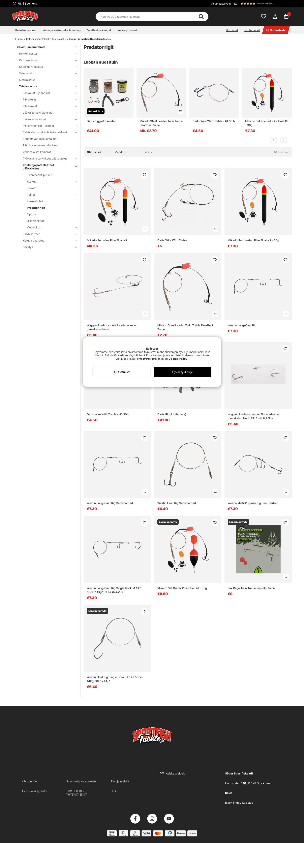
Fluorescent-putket (39, 175)
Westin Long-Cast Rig (242, 325)
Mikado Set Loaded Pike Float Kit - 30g (267, 123)
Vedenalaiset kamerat (37, 152)
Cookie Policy (177, 358)
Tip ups (32, 214)
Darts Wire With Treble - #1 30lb (214, 121)
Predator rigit (36, 207)
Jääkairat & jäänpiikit (47, 93)
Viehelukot (49, 227)
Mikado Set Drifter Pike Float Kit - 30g (182, 588)
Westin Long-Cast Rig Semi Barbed (110, 503)
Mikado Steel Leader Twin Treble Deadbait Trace (161, 123)
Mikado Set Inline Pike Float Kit (107, 240)
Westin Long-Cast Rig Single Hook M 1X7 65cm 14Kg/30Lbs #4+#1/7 (114, 590)
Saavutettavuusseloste (81, 781)
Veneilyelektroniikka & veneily (62, 30)
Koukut (49, 181)
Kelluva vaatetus (47, 240)
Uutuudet (232, 30)
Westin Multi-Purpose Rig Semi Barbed (253, 503)
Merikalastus (45, 79)
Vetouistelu (45, 73)
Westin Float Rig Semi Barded (176, 503)
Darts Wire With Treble (172, 240)
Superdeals (276, 30)
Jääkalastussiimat (47, 119)
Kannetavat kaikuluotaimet (40, 138)
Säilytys (47, 247)
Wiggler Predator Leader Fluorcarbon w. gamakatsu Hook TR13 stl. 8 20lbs (254, 416)
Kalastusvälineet (25, 30)
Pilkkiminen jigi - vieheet (47, 125)
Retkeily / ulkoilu (127, 30)
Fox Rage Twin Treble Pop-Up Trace (251, 588)
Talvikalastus (59, 39)
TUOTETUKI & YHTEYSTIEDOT (76, 792)
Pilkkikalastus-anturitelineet (40, 145)
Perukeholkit (35, 201)
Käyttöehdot (30, 781)
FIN (27, 3)
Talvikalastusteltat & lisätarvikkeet (47, 132)
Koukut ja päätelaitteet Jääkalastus (90, 39)
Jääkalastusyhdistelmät (47, 112)
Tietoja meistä (120, 781)
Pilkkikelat (47, 99)
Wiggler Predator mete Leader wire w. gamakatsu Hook (112, 327)
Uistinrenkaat (35, 220)
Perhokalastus (45, 60)
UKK (113, 791)
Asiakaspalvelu (221, 3)
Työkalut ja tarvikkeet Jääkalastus (47, 158)
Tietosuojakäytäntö (34, 791)
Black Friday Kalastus (239, 802)
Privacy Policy (145, 358)
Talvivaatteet (47, 234)
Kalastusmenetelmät (37, 39)
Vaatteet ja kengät (99, 30)
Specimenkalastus (45, 66)
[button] (262, 3)
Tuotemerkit (252, 30)
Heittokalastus (45, 53)
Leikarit (31, 188)
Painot (49, 194)
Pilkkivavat (47, 106)
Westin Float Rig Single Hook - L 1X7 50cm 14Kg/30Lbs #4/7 (114, 679)
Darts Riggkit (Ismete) (101, 121)
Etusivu (19, 39)
